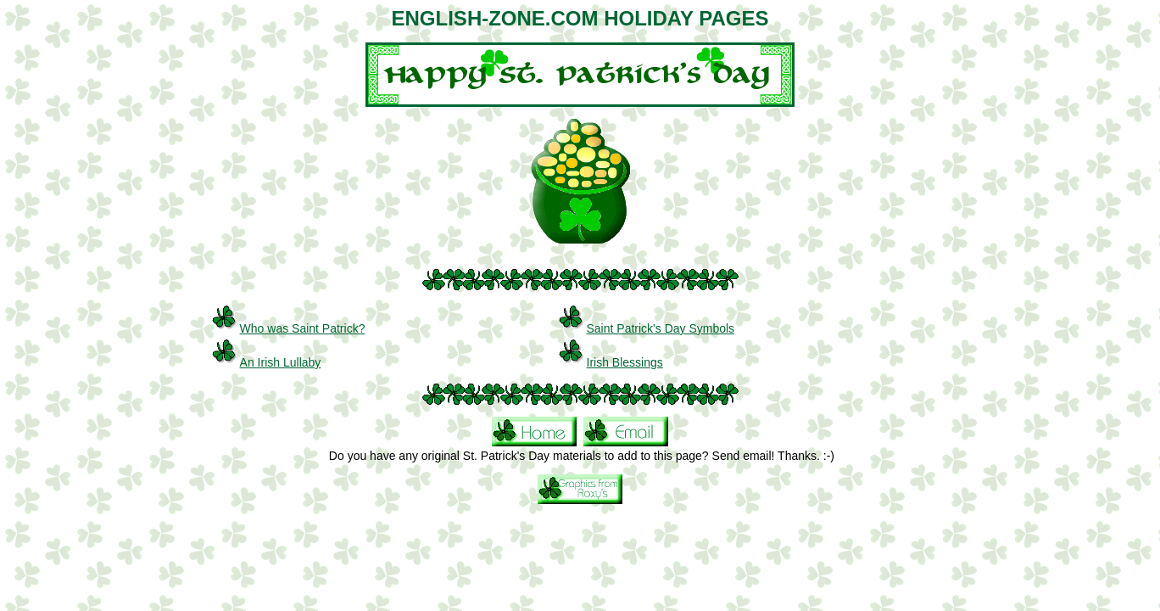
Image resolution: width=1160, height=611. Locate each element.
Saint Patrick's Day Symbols (661, 328)
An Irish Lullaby (280, 362)
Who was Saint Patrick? (302, 328)
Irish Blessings (625, 362)
